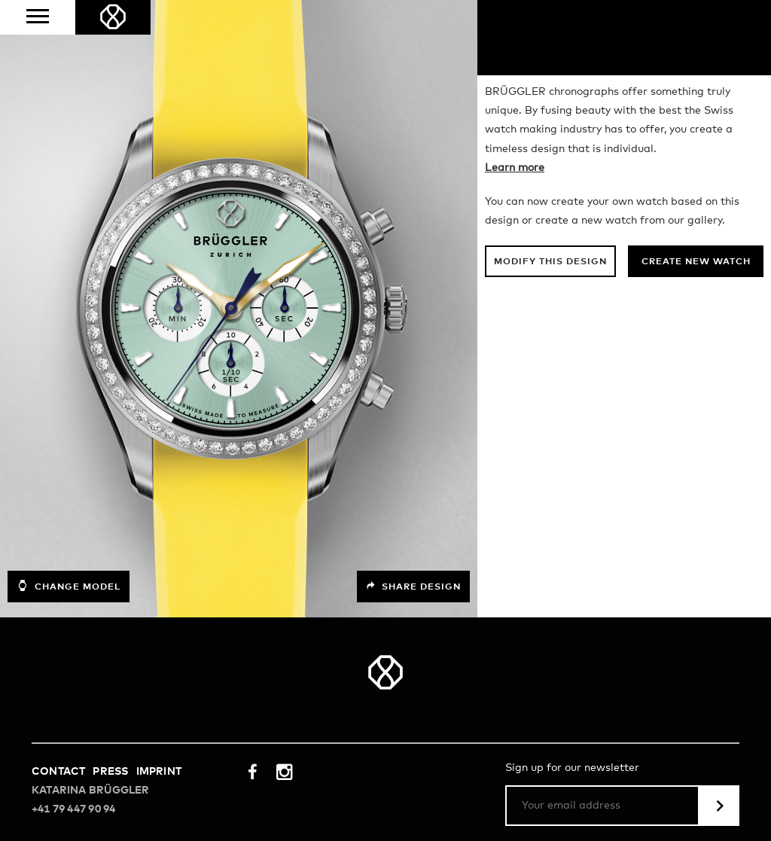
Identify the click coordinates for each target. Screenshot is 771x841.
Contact (58, 771)
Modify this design (550, 262)
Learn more (514, 168)
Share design (413, 586)
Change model (68, 586)
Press (110, 771)
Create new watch (696, 262)
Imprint (158, 771)
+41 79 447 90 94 (73, 809)
